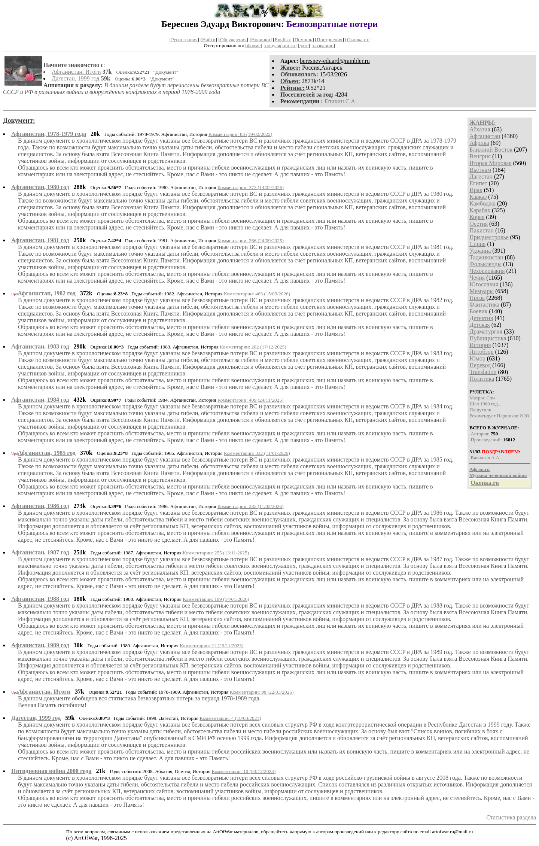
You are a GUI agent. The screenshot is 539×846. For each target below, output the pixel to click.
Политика (481, 378)
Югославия (483, 284)
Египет (478, 183)
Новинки (260, 39)
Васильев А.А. (485, 457)
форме (254, 45)
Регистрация (184, 39)
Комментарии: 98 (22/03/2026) (262, 692)
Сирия (477, 244)
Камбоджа (482, 203)
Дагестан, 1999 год (76, 78)
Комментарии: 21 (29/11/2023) (211, 645)
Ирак (475, 190)
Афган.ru (479, 469)
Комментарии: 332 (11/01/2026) (257, 453)
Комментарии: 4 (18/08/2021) (230, 718)
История (480, 345)
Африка (479, 143)
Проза (477, 298)
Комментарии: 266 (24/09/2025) (250, 240)
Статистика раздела (511, 817)
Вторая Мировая (490, 163)
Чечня (477, 277)
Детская (479, 325)
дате (303, 45)
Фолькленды (485, 264)
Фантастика (484, 304)
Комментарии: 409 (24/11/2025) (250, 400)
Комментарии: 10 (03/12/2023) (243, 771)
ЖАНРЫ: (482, 122)
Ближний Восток (490, 149)
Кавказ (478, 197)
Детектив (481, 318)
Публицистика (487, 338)
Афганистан (484, 136)
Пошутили (480, 410)
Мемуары (481, 291)
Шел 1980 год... (485, 404)
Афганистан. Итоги (76, 72)
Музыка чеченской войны (498, 475)
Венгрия (480, 156)
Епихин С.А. (341, 101)
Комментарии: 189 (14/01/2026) (216, 599)
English (282, 39)
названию (323, 45)
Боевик (478, 311)
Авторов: (480, 433)
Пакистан (481, 230)
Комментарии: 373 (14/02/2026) (250, 187)
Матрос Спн (482, 398)
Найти (209, 39)
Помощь (303, 39)
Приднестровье (489, 237)
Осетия (478, 223)
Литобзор (481, 352)
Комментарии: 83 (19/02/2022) (240, 134)
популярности (280, 45)
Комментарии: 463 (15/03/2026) (257, 293)
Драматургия (485, 331)
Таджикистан (486, 257)
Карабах (479, 210)
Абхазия (479, 129)
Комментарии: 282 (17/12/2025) (253, 347)
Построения (329, 39)
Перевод (480, 365)
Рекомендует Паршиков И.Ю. (499, 416)
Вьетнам (480, 170)
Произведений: (486, 439)
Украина (480, 250)
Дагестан (481, 176)
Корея (476, 217)
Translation (482, 372)
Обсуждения (233, 39)
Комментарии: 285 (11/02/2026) (250, 506)
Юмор (477, 358)
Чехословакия (487, 271)
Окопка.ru (357, 39)
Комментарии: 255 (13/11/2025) (216, 553)
